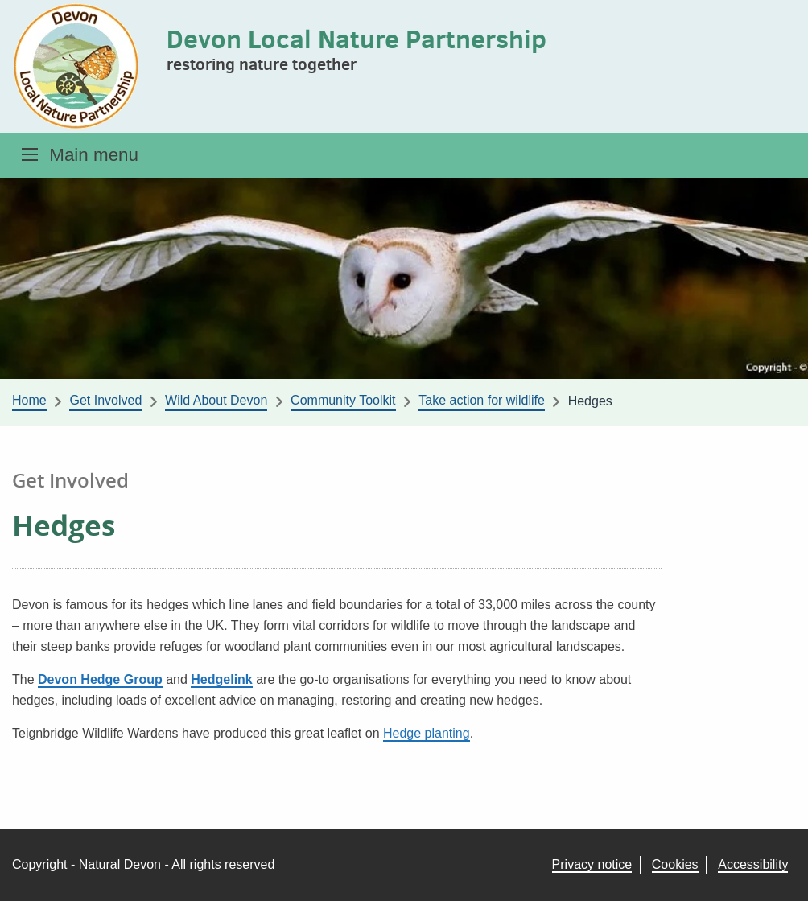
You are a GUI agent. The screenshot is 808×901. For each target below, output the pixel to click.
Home (29, 400)
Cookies (675, 864)
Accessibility (753, 864)
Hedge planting (426, 733)
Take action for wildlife (481, 400)
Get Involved (105, 400)
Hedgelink (221, 679)
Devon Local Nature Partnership (356, 38)
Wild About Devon (216, 400)
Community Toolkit (343, 400)
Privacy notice (592, 864)
